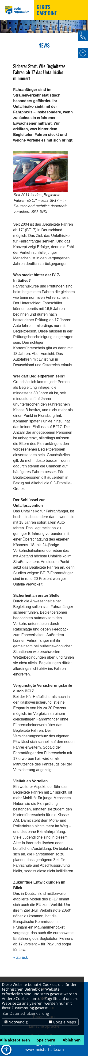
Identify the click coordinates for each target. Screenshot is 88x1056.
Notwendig (16, 1022)
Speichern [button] (46, 1040)
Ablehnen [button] (72, 1040)
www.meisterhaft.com (44, 1049)
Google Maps (62, 1022)
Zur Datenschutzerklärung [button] (26, 1013)
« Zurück (20, 957)
